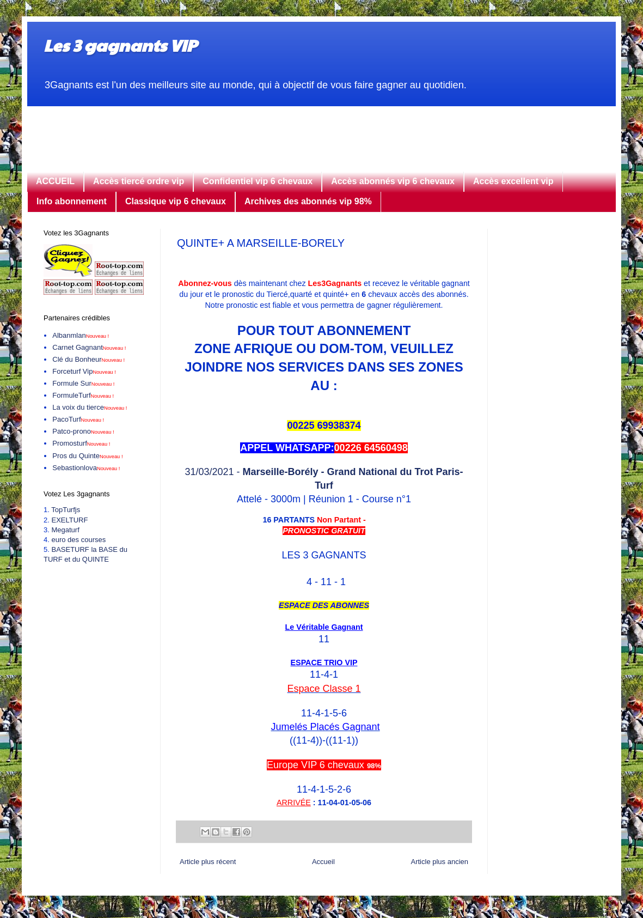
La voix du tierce (89, 407)
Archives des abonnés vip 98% (308, 201)
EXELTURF (69, 520)
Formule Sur (83, 383)
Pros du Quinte (87, 456)
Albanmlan (80, 335)
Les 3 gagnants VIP (120, 45)
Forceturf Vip (84, 371)
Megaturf (65, 530)
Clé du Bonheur (88, 359)
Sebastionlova (86, 468)
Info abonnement (71, 201)
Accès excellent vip (513, 181)
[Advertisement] (321, 130)
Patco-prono (83, 431)
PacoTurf (78, 419)
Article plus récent (208, 862)
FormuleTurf (83, 395)
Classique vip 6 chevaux (175, 201)
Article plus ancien (440, 862)
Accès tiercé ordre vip (138, 181)
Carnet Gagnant (89, 347)
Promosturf (81, 443)
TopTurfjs (65, 510)
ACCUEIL (55, 181)
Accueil (323, 862)
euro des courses (78, 540)
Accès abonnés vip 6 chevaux (393, 181)
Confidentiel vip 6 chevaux (258, 181)
